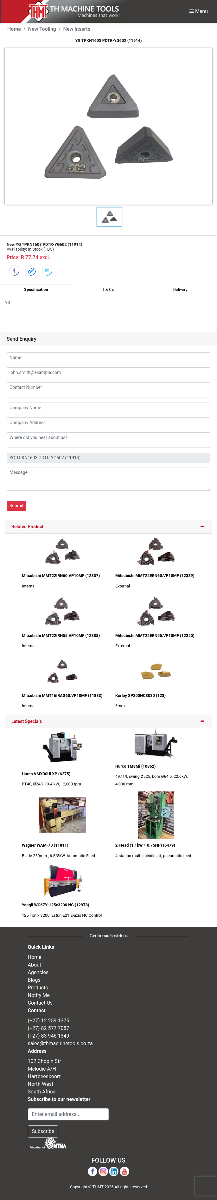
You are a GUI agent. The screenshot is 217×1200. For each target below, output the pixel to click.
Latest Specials (26, 721)
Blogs (34, 980)
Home (14, 29)
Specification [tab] (36, 289)
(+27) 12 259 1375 (48, 1021)
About (34, 965)
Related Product (27, 526)
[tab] (108, 527)
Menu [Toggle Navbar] (198, 11)
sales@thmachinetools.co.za (60, 1043)
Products (38, 988)
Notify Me (39, 995)
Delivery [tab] (180, 289)
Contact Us (40, 1003)
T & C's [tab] (108, 289)
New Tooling (42, 29)
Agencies (38, 972)
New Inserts (77, 29)
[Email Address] (68, 1114)
